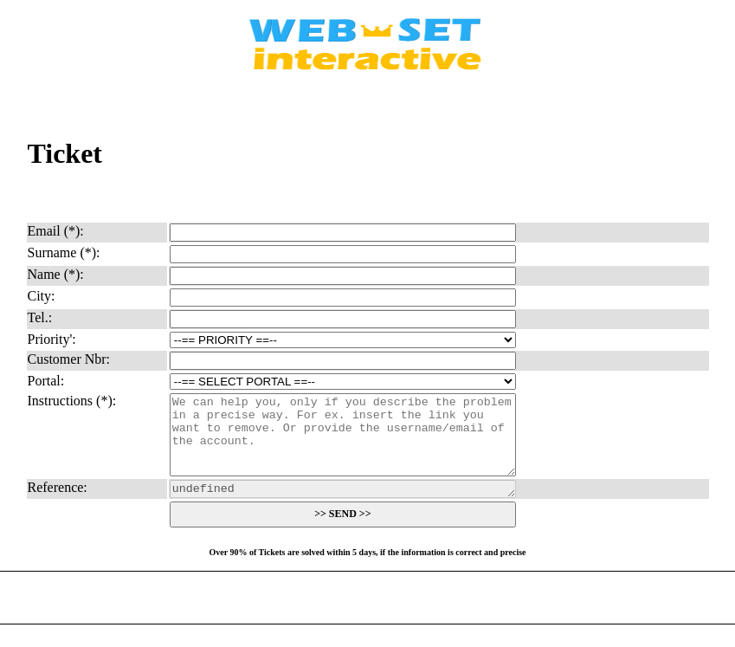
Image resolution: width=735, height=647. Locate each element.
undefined (343, 505)
